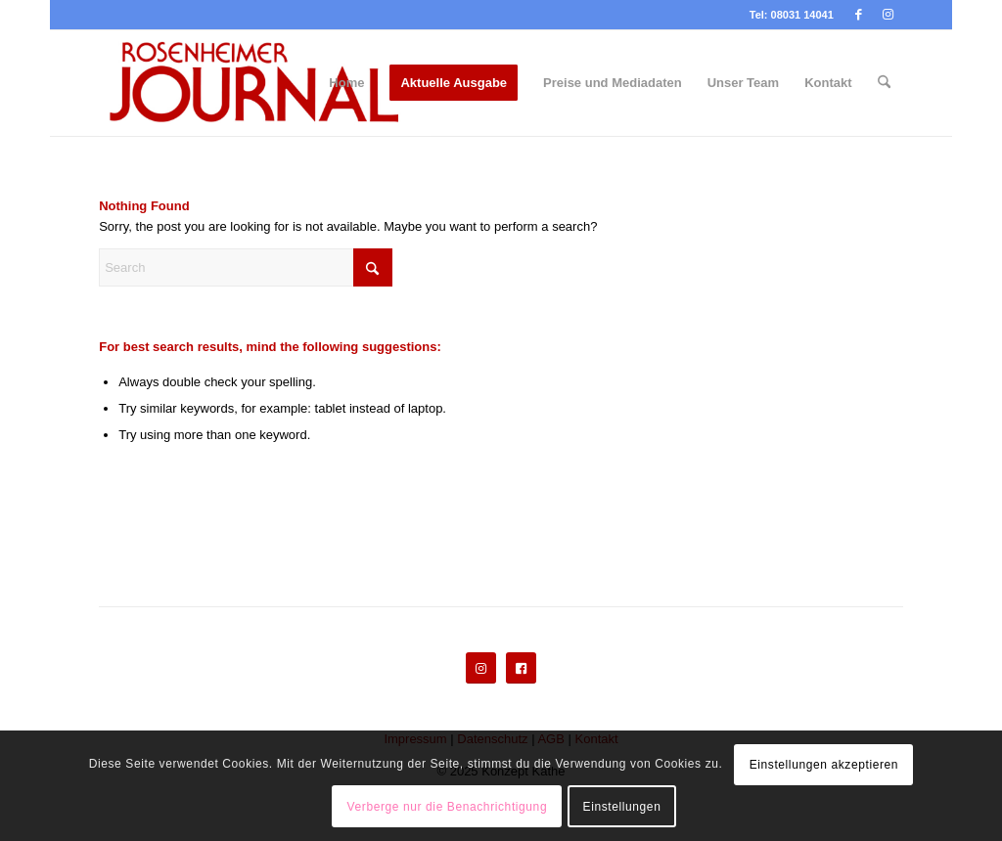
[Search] (884, 83)
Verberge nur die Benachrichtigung (447, 807)
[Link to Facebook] (858, 14)
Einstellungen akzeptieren (824, 765)
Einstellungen (622, 807)
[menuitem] (346, 83)
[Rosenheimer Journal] (265, 83)
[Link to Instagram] (888, 14)
